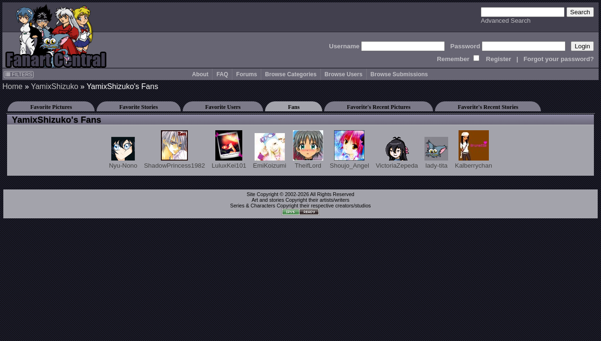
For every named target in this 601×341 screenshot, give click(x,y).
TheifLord (308, 149)
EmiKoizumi (269, 151)
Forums (246, 74)
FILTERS (18, 74)
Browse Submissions (399, 74)
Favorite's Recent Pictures (378, 107)
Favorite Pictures (51, 107)
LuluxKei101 (229, 149)
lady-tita (436, 153)
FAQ (222, 74)
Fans (294, 107)
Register (498, 59)
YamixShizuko (54, 86)
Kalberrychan (473, 149)
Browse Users (343, 74)
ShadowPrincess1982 (174, 149)
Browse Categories (291, 74)
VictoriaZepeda (397, 153)
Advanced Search (505, 20)
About (200, 74)
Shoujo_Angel (349, 149)
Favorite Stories (138, 107)
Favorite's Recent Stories (488, 107)
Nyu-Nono (123, 153)
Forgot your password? (558, 59)
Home (12, 86)
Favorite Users (223, 107)
